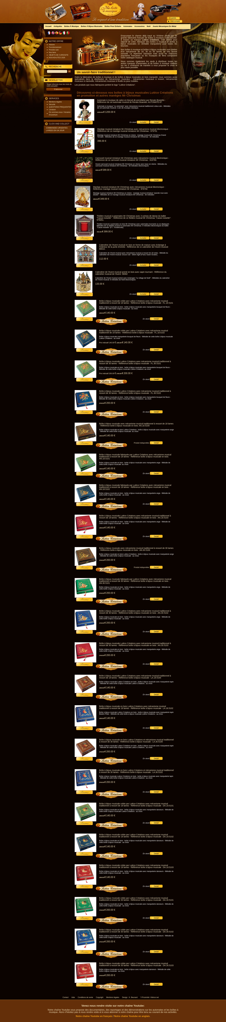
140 (110, 313)
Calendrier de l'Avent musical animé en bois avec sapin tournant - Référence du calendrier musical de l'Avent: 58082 (130, 273)
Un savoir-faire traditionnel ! (96, 72)
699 (98, 170)
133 (99, 284)
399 (108, 231)
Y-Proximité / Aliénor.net (149, 997)
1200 (110, 112)
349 (104, 199)
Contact (65, 997)
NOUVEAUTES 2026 (57, 58)
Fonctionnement (55, 47)
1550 (101, 112)
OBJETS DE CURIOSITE (58, 55)
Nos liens (52, 52)
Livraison (52, 110)
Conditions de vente (85, 997)
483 (100, 232)
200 (128, 373)
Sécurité (52, 104)
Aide (73, 997)
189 (102, 313)
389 (96, 199)
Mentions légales (55, 102)
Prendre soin (54, 50)
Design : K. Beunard (130, 997)
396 (101, 141)
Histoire (52, 45)
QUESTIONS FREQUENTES (60, 107)
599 (106, 170)
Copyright (99, 997)
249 (119, 373)
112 (103, 259)
